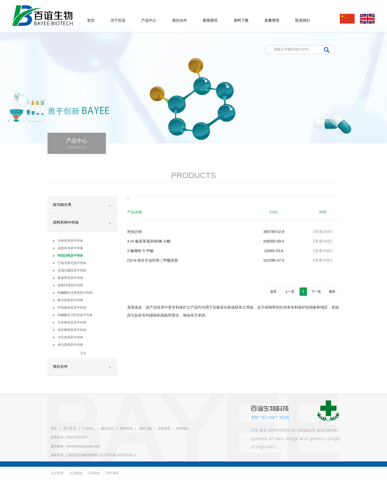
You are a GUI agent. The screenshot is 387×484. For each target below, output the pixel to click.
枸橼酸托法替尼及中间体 (73, 293)
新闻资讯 (210, 21)
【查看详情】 (322, 232)
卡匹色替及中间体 (68, 337)
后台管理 (57, 473)
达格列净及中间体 (68, 248)
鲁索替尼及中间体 (68, 278)
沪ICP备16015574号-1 (120, 455)
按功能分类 (62, 205)
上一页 (289, 291)
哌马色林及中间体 (68, 300)
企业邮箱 (76, 473)
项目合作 (179, 21)
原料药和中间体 (66, 222)
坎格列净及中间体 (68, 241)
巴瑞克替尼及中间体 (69, 263)
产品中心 (148, 21)
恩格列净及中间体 (68, 285)
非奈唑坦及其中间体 (69, 322)
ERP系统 (112, 473)
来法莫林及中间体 (68, 345)
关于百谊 (117, 21)
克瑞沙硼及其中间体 (69, 270)
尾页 (332, 291)
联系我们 (302, 21)
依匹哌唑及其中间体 (69, 330)
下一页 (316, 291)
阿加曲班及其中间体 (69, 307)
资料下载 (241, 21)
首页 (90, 21)
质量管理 (271, 21)
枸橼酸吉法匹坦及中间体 (73, 315)
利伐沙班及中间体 (68, 255)
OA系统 (94, 473)
